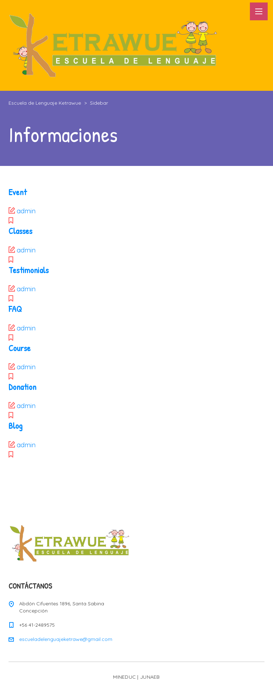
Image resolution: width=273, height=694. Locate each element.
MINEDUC (124, 677)
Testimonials (29, 270)
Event (18, 192)
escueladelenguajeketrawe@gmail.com (65, 639)
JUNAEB (150, 677)
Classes (20, 230)
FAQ (15, 308)
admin (26, 211)
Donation (22, 386)
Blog (15, 425)
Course (20, 348)
